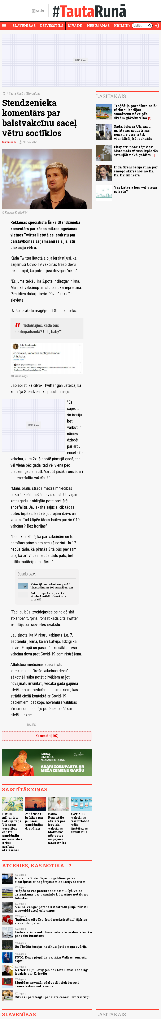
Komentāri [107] (47, 736)
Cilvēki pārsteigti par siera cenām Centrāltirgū (53, 997)
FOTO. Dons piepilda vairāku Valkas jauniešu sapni (51, 959)
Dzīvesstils (51, 25)
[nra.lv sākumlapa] (38, 11)
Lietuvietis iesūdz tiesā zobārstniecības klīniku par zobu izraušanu (53, 934)
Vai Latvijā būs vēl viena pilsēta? (135, 189)
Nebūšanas (98, 25)
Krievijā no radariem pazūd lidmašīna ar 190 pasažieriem (51, 586)
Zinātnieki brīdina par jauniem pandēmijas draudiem (34, 821)
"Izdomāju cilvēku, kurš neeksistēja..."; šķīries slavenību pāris (51, 921)
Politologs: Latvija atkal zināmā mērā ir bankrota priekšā (48, 596)
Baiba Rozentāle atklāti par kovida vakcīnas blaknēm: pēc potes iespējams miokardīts (57, 828)
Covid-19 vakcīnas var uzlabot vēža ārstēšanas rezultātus (80, 823)
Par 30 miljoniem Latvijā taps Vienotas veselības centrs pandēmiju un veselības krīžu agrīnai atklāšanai (12, 832)
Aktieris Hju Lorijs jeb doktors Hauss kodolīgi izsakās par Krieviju (51, 972)
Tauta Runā (16, 94)
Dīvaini (75, 25)
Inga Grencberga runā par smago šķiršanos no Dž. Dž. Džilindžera (136, 171)
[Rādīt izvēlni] (4, 25)
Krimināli (124, 25)
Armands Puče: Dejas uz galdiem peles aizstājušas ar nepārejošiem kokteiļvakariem (50, 880)
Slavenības (24, 25)
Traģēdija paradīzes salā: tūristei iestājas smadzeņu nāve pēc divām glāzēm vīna (135, 112)
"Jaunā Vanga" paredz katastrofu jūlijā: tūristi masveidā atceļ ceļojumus (51, 909)
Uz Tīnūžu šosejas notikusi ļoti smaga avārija (51, 947)
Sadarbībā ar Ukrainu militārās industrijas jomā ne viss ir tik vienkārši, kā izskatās (133, 132)
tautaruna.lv (9, 142)
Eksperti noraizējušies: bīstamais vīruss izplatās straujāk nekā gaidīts (136, 151)
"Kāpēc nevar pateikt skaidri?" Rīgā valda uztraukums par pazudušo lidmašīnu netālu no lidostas (51, 894)
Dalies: (31, 724)
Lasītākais (111, 96)
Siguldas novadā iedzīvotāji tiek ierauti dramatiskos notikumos (47, 984)
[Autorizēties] (157, 25)
